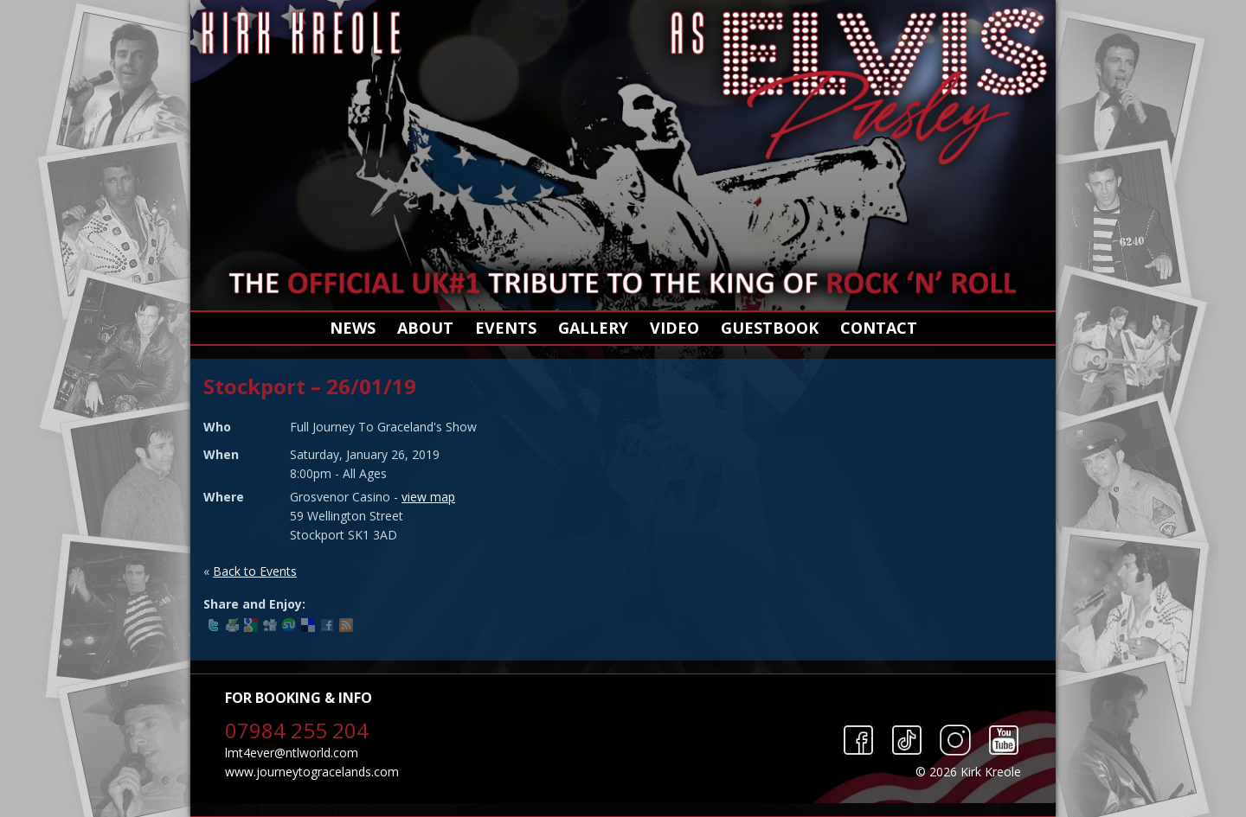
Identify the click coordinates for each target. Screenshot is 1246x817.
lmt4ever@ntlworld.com (291, 752)
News (353, 327)
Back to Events (255, 571)
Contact (878, 327)
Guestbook (770, 327)
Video (674, 327)
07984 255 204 (297, 730)
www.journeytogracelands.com (312, 771)
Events (505, 327)
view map (428, 496)
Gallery (593, 327)
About (425, 327)
